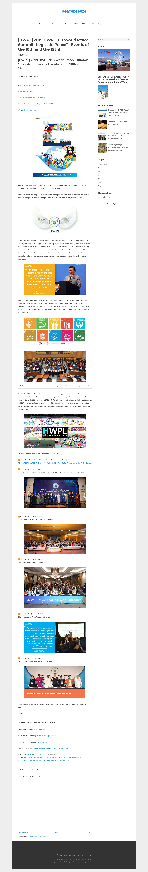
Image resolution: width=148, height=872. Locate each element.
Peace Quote (52, 24)
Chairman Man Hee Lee (55, 760)
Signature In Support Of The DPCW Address (44, 104)
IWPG (92, 24)
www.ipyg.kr (42, 742)
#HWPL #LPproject (60, 757)
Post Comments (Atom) (37, 836)
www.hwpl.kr (43, 729)
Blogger (118, 204)
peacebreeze (74, 11)
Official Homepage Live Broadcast (35, 85)
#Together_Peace (25, 760)
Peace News (65, 24)
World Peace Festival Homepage (33, 98)
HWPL (75, 24)
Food (107, 24)
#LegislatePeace (74, 757)
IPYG (84, 24)
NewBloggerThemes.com (88, 862)
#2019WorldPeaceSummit (34, 757)
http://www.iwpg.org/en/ (47, 736)
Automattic (62, 862)
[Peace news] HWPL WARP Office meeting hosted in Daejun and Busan (118, 112)
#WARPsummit (39, 760)
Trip (99, 24)
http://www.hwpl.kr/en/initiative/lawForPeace (51, 749)
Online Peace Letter (29, 110)
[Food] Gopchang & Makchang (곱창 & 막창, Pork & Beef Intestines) (118, 147)
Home (41, 24)
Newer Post (23, 832)
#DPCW (48, 757)
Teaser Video (28, 92)
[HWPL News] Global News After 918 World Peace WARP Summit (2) (118, 135)
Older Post (87, 832)
